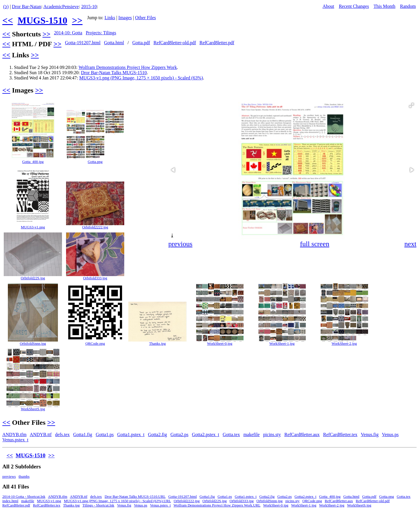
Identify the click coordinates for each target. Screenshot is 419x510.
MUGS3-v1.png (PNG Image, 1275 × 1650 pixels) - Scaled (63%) (141, 77)
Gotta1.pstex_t (131, 434)
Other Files (145, 17)
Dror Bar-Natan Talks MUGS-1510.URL (135, 497)
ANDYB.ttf (41, 434)
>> (77, 20)
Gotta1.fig (82, 434)
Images (125, 17)
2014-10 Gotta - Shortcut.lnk (23, 497)
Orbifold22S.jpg (33, 278)
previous (180, 244)
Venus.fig (370, 434)
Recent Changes (354, 6)
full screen (314, 244)
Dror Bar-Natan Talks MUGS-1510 (114, 72)
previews (9, 477)
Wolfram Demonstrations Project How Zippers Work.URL (216, 505)
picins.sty (272, 434)
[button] (411, 105)
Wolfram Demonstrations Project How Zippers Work (128, 67)
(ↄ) (6, 6)
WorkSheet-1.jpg (282, 344)
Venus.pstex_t (15, 439)
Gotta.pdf (141, 42)
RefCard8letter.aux (301, 434)
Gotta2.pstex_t (205, 434)
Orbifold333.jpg (95, 278)
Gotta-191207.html (82, 42)
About (328, 6)
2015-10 (89, 6)
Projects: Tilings (101, 32)
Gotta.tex (231, 434)
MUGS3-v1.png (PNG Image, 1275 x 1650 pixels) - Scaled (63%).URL (117, 501)
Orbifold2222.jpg (95, 227)
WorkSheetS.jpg (33, 409)
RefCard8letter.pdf (216, 42)
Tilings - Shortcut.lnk (98, 505)
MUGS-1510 (42, 20)
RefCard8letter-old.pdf (175, 42)
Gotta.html (114, 42)
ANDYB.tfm (14, 434)
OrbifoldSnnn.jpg (33, 344)
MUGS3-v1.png (33, 227)
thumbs (24, 477)
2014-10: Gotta (68, 32)
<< (7, 20)
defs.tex (62, 434)
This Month (384, 6)
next (410, 244)
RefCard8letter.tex (340, 434)
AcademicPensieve (61, 6)
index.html (10, 501)
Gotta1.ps (105, 434)
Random (408, 6)
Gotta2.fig (157, 434)
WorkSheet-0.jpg (219, 344)
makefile (251, 434)
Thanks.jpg (157, 344)
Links (109, 17)
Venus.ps (390, 434)
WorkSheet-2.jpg (344, 344)
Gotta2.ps (180, 434)
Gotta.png (95, 162)
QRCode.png (95, 344)
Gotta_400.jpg (33, 162)
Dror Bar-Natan (26, 6)
